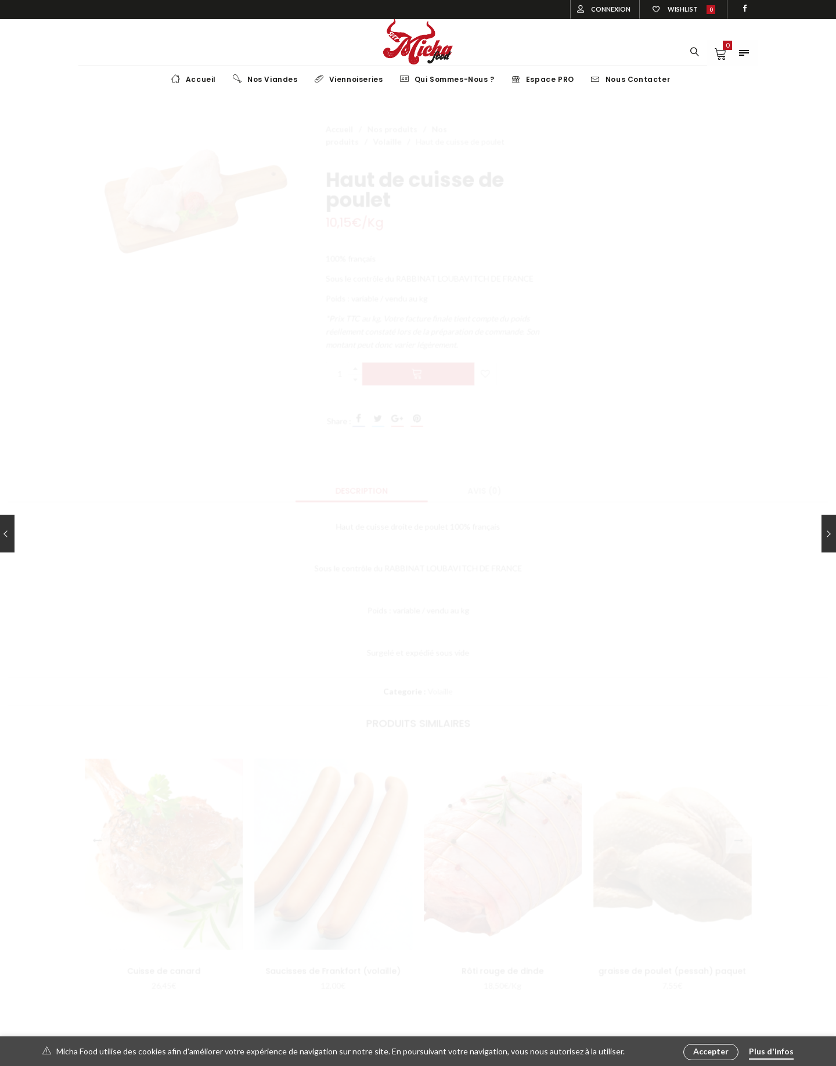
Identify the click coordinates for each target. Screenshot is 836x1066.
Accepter (711, 1051)
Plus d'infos (771, 1051)
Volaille (386, 133)
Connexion (610, 9)
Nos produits (391, 120)
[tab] (360, 489)
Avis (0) (486, 489)
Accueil (338, 120)
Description (360, 489)
